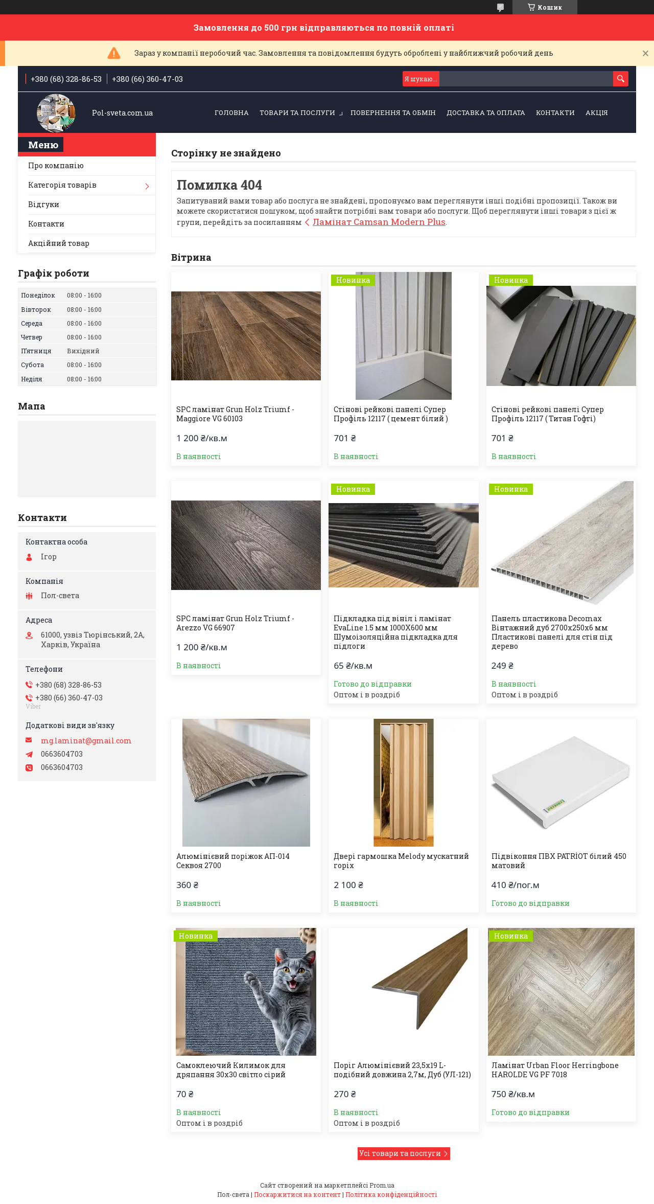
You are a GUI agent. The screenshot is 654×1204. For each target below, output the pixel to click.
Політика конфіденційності (391, 1194)
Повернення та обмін (393, 112)
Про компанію (56, 165)
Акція (597, 112)
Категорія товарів (62, 185)
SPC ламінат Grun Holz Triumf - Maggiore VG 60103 (235, 414)
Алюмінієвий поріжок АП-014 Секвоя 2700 (233, 861)
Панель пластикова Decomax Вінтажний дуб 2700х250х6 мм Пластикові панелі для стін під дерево (552, 632)
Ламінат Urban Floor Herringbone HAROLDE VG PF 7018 (555, 1070)
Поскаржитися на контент (297, 1194)
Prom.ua (381, 1185)
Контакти (555, 112)
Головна (232, 112)
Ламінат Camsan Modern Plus (379, 222)
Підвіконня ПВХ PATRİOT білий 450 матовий (559, 861)
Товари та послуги (297, 112)
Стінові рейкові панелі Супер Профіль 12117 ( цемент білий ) (391, 414)
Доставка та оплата (486, 112)
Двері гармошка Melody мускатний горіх (401, 861)
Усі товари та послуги (400, 1153)
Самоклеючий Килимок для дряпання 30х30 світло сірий (231, 1070)
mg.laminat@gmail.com (86, 740)
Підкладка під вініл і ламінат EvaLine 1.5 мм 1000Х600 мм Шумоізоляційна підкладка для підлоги (396, 632)
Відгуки (43, 204)
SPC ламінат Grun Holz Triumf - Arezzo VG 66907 (235, 623)
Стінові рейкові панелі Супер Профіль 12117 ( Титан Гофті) (548, 414)
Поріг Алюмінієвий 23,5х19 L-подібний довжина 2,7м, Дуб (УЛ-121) (402, 1070)
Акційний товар (58, 243)
